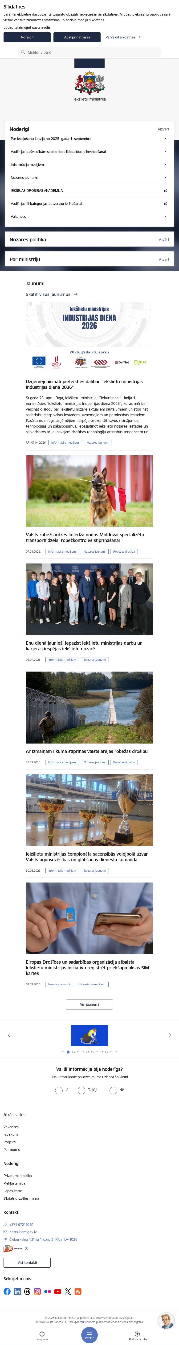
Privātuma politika (18, 1175)
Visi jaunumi (89, 1004)
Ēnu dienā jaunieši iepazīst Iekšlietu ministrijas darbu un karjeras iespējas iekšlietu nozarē (84, 645)
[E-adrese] (13, 1248)
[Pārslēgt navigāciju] (89, 1335)
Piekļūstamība (14, 1183)
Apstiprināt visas (77, 37)
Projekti (10, 1142)
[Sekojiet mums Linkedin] (17, 1291)
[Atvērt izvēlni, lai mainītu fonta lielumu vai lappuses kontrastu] (137, 1336)
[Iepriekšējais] (9, 1035)
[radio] (61, 1090)
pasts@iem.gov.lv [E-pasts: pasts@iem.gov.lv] (23, 1232)
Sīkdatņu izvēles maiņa (21, 1198)
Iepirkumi (11, 1134)
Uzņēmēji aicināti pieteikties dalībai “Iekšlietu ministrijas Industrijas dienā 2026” (84, 384)
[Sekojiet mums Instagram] (37, 1291)
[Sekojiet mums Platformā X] (67, 1291)
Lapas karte (13, 1191)
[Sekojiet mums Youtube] (57, 1291)
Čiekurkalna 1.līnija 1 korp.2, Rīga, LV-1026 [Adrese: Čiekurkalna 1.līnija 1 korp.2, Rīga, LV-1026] (43, 1239)
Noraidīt (27, 37)
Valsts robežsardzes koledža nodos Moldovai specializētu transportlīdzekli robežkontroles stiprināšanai (85, 537)
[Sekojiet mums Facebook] (7, 1291)
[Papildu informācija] (26, 1248)
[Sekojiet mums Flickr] (47, 1291)
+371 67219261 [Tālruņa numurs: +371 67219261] (21, 1224)
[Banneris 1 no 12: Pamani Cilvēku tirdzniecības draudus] (89, 1035)
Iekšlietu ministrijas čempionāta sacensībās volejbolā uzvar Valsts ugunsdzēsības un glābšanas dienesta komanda (87, 856)
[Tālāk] (170, 1035)
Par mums (12, 1149)
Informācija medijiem (65, 442)
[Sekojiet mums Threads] (27, 1291)
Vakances (11, 1127)
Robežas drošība (124, 551)
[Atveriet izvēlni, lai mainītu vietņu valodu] (42, 1336)
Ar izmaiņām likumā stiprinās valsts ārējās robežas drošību (87, 751)
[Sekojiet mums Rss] (77, 1291)
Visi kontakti (27, 1262)
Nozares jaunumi (97, 442)
